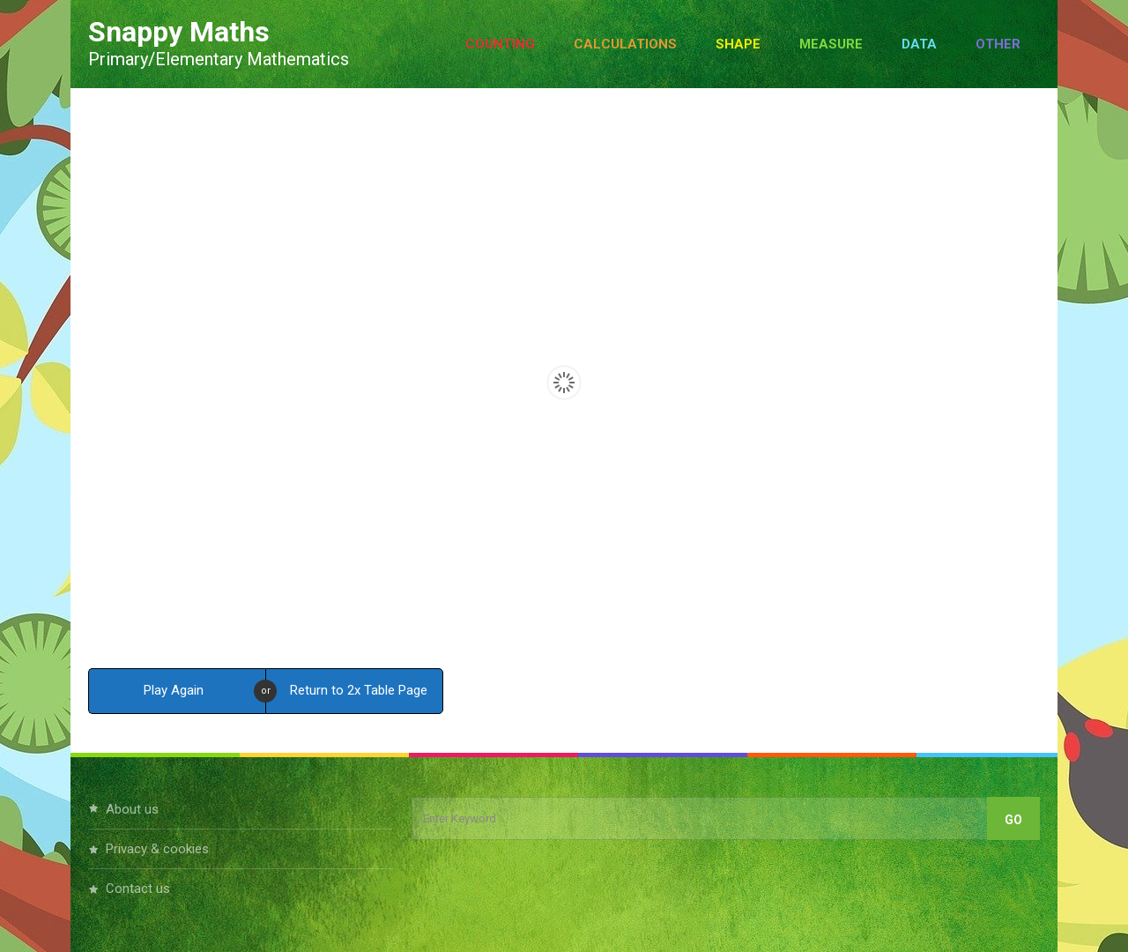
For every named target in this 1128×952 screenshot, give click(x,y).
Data (919, 44)
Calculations (625, 44)
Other (998, 44)
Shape (738, 44)
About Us (132, 809)
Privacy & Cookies (157, 849)
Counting (500, 44)
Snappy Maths (179, 31)
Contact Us (138, 888)
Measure (831, 44)
